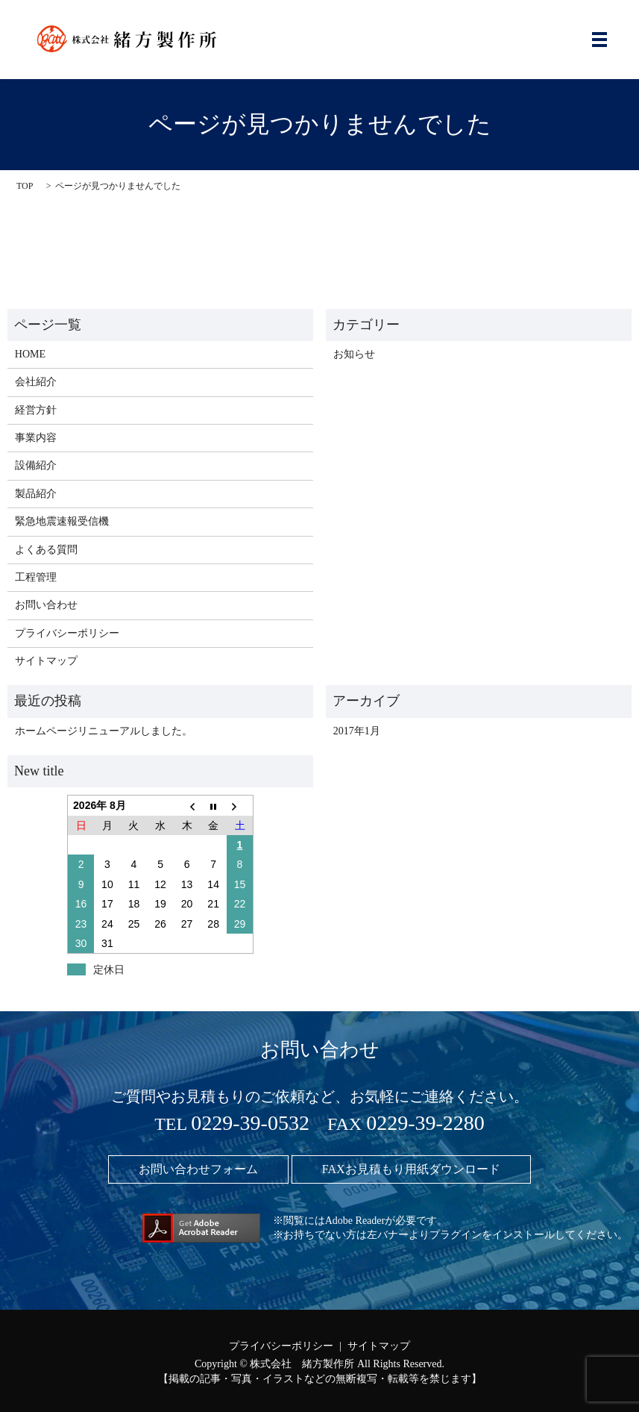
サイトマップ (46, 660)
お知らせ (354, 354)
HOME (30, 354)
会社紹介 (36, 381)
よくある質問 (46, 549)
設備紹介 (36, 465)
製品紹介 (36, 493)
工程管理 (36, 577)
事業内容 (36, 437)
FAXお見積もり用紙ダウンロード (411, 1169)
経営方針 (36, 410)
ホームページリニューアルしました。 (103, 731)
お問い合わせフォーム (198, 1169)
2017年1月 (356, 731)
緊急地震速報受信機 (62, 521)
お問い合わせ (46, 604)
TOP (24, 186)
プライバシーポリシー (67, 633)
